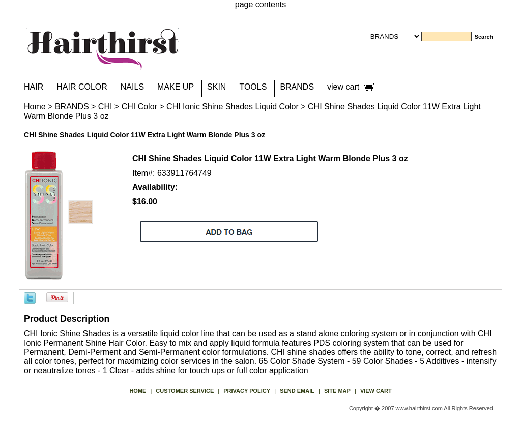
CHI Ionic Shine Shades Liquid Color (233, 106)
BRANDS (297, 86)
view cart (343, 86)
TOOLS (253, 86)
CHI (105, 106)
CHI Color (139, 106)
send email (297, 391)
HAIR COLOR (81, 86)
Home (35, 106)
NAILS (132, 86)
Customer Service (185, 391)
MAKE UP (175, 86)
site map (337, 391)
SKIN (216, 86)
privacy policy (246, 391)
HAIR (33, 86)
